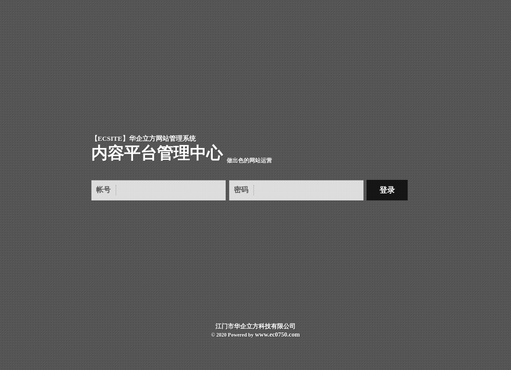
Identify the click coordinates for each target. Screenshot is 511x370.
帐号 (103, 190)
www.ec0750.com (277, 334)
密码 (241, 190)
